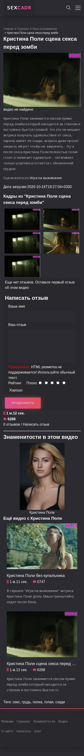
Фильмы (7, 721)
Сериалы (23, 721)
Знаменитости (44, 721)
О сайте (7, 731)
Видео (63, 721)
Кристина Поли (42, 512)
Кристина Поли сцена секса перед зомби (45, 663)
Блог (37, 731)
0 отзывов (11, 424)
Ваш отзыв (17, 325)
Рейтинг (15, 383)
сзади (60, 702)
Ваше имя (16, 306)
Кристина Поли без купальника (36, 575)
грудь (26, 702)
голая (48, 702)
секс (16, 702)
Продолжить (22, 403)
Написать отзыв (36, 424)
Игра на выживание (46, 177)
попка (37, 702)
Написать (23, 731)
